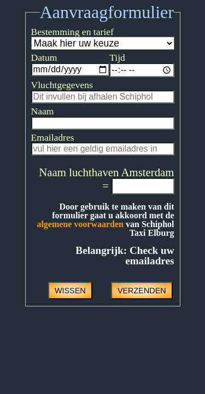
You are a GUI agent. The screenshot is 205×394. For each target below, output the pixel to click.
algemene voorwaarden (127, 229)
